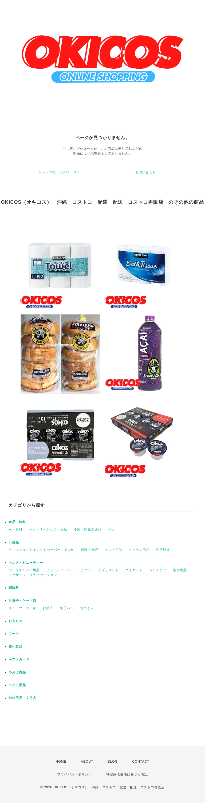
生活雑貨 (163, 550)
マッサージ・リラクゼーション (33, 575)
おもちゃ (15, 621)
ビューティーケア (60, 570)
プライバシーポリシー (74, 774)
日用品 (14, 542)
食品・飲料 (17, 522)
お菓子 (48, 608)
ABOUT (87, 761)
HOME (61, 761)
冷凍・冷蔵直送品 (87, 529)
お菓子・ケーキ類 (22, 600)
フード (14, 634)
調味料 (14, 588)
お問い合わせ (145, 172)
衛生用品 (180, 570)
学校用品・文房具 (22, 698)
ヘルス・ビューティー (26, 562)
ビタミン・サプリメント (100, 570)
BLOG (113, 761)
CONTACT (140, 761)
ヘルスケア (157, 570)
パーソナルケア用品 (24, 570)
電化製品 (15, 646)
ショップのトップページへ (59, 172)
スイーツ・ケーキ (22, 608)
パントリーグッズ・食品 (48, 529)
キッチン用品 (139, 550)
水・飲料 (15, 529)
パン (111, 529)
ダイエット (134, 570)
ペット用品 (113, 550)
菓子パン (67, 608)
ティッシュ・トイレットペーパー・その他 (41, 550)
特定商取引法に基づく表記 (127, 774)
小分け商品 (17, 672)
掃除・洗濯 (89, 550)
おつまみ (87, 608)
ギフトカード (19, 659)
